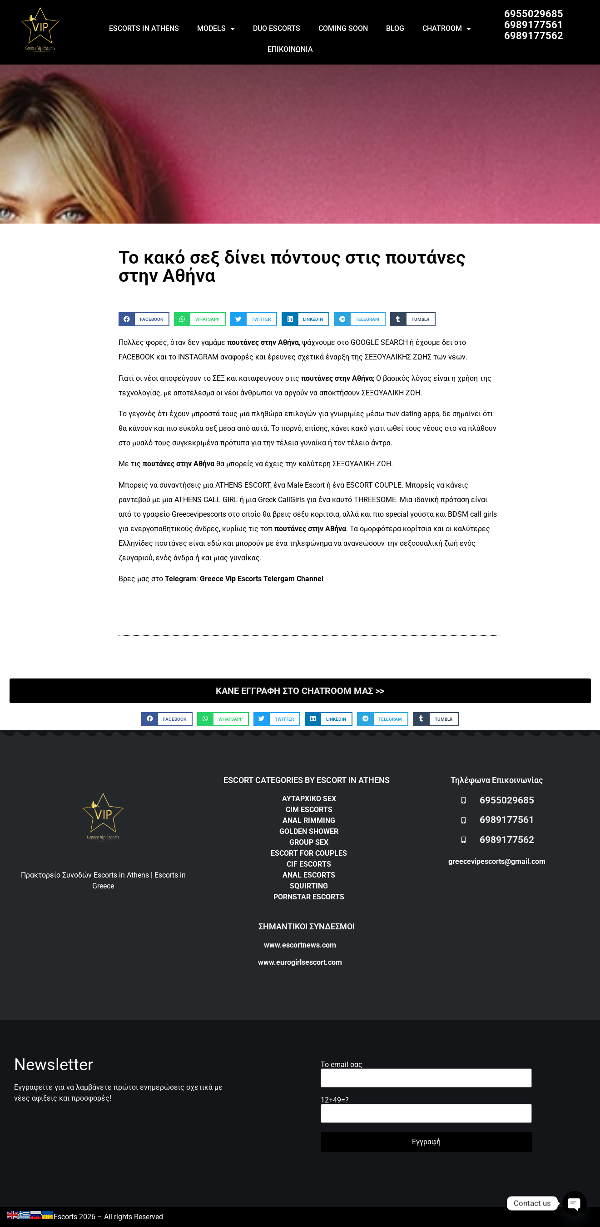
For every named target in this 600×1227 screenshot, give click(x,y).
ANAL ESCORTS (309, 875)
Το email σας (426, 1071)
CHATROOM (446, 28)
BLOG (395, 28)
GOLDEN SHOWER (308, 831)
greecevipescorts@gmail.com (496, 861)
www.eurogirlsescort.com (300, 962)
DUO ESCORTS (276, 28)
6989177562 (533, 35)
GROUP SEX (308, 842)
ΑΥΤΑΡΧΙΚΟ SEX (309, 798)
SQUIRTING (309, 886)
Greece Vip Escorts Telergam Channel (261, 578)
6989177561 (533, 24)
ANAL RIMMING (309, 820)
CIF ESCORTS (309, 864)
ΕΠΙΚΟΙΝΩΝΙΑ (290, 49)
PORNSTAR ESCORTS (308, 897)
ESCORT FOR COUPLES (309, 853)
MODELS (216, 28)
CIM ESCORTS (309, 809)
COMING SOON (343, 28)
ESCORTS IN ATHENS (144, 28)
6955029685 (533, 14)
